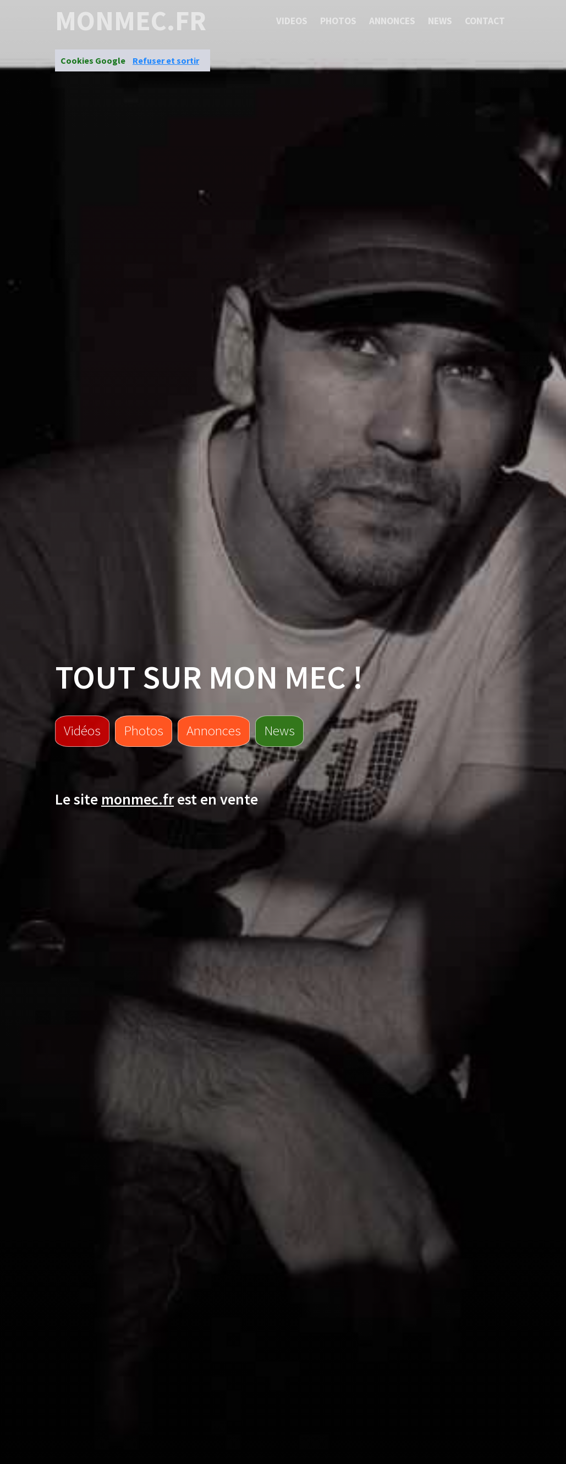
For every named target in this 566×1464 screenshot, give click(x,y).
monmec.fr (130, 21)
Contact (485, 21)
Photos (338, 21)
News (440, 21)
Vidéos (82, 730)
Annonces (392, 21)
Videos (291, 21)
